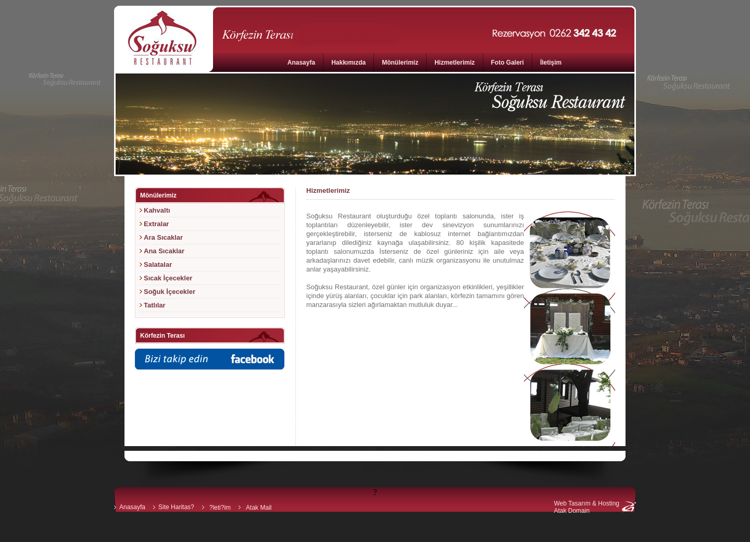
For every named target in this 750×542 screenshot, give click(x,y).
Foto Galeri (507, 62)
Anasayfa (301, 62)
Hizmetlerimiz (454, 62)
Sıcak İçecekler (168, 278)
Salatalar (158, 264)
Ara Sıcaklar (163, 237)
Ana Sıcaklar (164, 251)
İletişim (550, 62)
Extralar (156, 224)
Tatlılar (155, 305)
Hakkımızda (348, 62)
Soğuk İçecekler (169, 291)
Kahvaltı (157, 210)
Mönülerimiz (400, 62)
